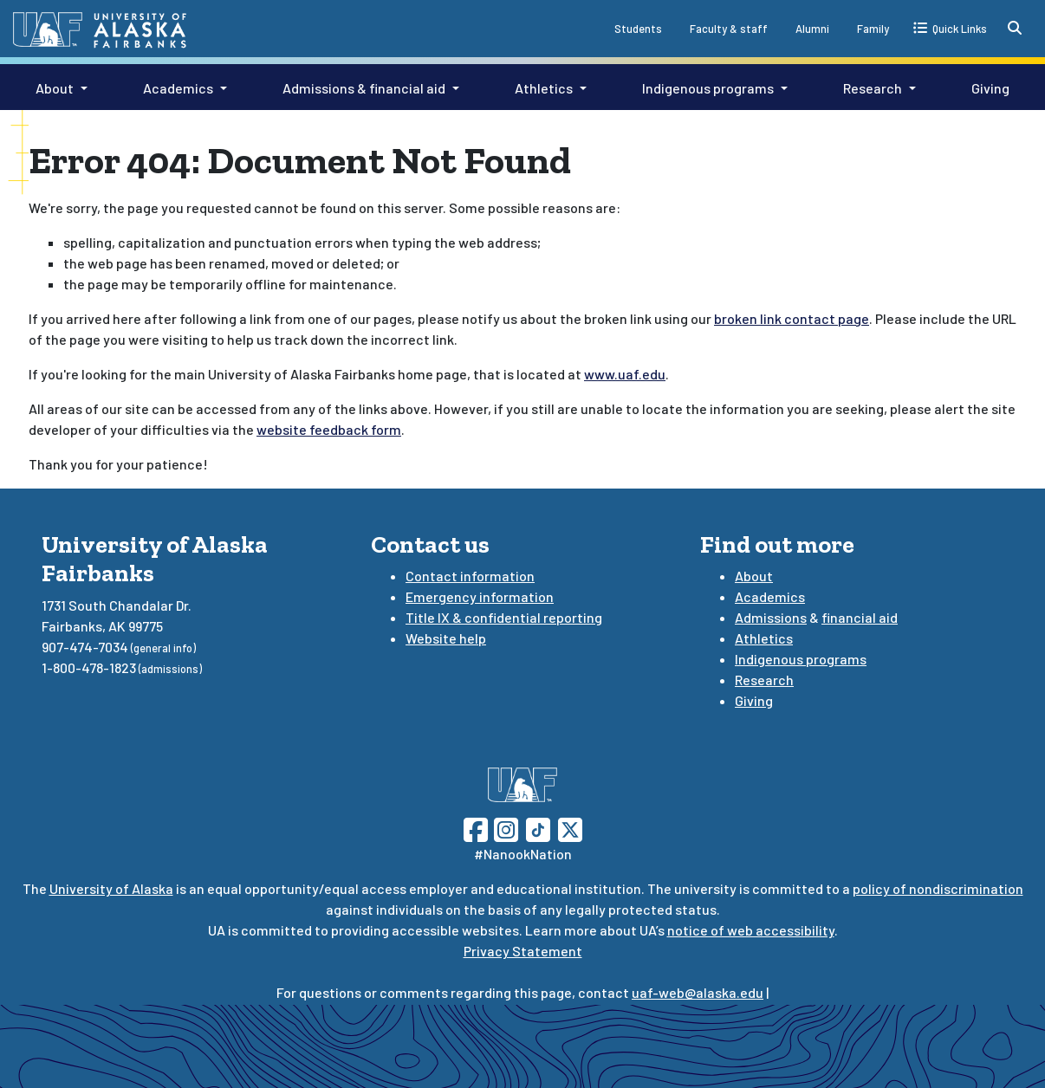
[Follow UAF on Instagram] (504, 827)
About (55, 88)
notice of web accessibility (750, 930)
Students (638, 29)
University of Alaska (111, 888)
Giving (990, 88)
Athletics (544, 88)
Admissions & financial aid (363, 88)
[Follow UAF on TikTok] (538, 827)
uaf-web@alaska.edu (697, 992)
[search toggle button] (1014, 27)
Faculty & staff (729, 29)
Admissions (771, 617)
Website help (446, 638)
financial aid (859, 617)
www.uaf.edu (624, 374)
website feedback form (328, 429)
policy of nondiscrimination (938, 888)
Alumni (812, 29)
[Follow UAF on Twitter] (570, 827)
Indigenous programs (708, 88)
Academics (178, 88)
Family (873, 29)
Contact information (470, 575)
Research (872, 88)
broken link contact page (791, 318)
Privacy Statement (523, 950)
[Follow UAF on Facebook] (476, 827)
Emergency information (480, 596)
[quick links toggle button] (950, 27)
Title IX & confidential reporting (504, 617)
